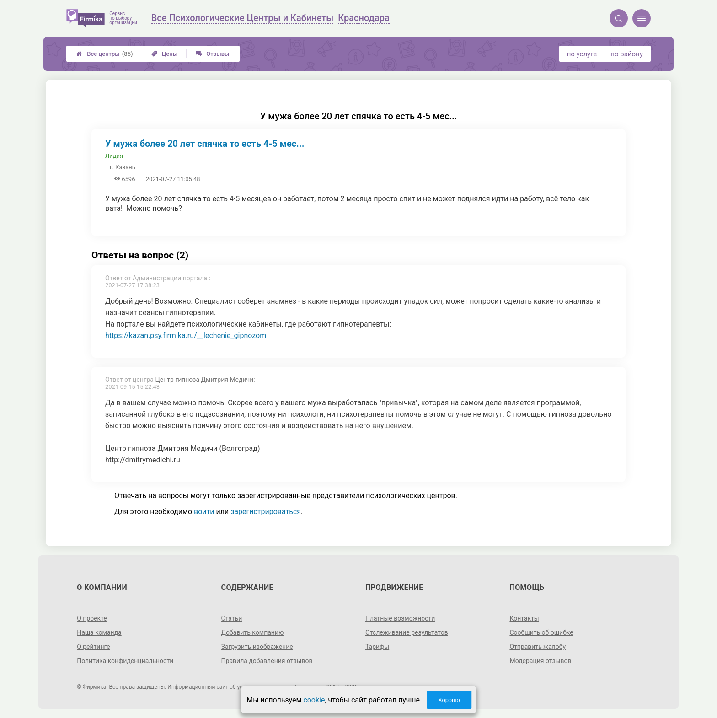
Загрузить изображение (257, 646)
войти (204, 511)
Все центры (104, 53)
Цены (164, 53)
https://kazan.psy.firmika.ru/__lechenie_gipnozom (185, 335)
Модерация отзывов (540, 660)
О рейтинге (93, 646)
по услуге (582, 54)
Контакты (524, 618)
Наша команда (99, 632)
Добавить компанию (252, 632)
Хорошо (449, 700)
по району (626, 54)
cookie (314, 700)
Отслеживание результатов (406, 632)
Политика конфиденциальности (125, 660)
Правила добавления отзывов (267, 660)
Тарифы (377, 646)
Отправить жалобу (537, 646)
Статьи (231, 618)
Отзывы (212, 53)
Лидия (114, 155)
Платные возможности (400, 618)
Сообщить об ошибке (541, 632)
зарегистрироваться (265, 511)
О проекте (92, 618)
